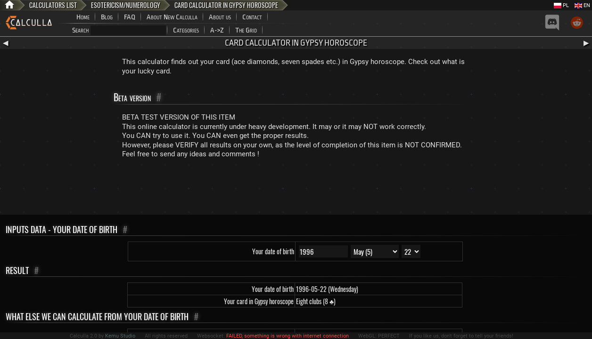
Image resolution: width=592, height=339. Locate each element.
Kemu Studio (120, 336)
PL (561, 5)
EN (582, 5)
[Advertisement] (296, 189)
